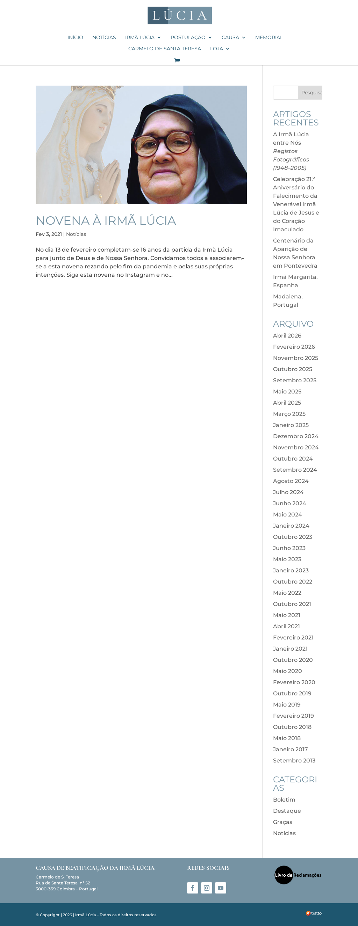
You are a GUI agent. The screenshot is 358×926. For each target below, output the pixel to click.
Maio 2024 (287, 514)
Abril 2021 (286, 626)
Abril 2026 (287, 335)
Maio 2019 (287, 704)
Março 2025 (289, 414)
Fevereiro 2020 (294, 682)
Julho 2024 (288, 492)
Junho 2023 (289, 548)
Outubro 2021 (292, 604)
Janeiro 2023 (291, 570)
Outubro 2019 (292, 693)
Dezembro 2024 (295, 436)
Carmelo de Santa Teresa (164, 49)
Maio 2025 (287, 391)
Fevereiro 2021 (293, 637)
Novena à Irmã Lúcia (106, 220)
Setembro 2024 (295, 469)
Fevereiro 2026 (294, 346)
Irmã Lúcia (140, 38)
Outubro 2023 (292, 537)
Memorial (269, 38)
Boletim (284, 799)
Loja (216, 49)
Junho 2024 (289, 503)
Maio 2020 (287, 671)
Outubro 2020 (293, 660)
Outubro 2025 (292, 369)
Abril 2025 (287, 402)
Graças (282, 822)
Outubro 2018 (292, 727)
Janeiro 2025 (291, 425)
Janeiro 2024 (291, 525)
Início (75, 38)
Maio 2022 (287, 592)
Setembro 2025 (294, 380)
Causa (230, 38)
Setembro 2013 (294, 760)
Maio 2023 (287, 559)
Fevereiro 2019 (293, 715)
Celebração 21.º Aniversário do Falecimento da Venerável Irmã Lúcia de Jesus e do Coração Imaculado (296, 204)
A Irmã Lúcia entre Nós (291, 151)
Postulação (188, 38)
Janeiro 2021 (290, 648)
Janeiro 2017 (290, 749)
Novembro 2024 (296, 447)
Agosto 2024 (291, 481)
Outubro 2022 (292, 581)
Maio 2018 (287, 738)
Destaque (287, 811)
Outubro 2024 (293, 458)
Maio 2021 (286, 615)
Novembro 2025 (295, 358)
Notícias (104, 38)
